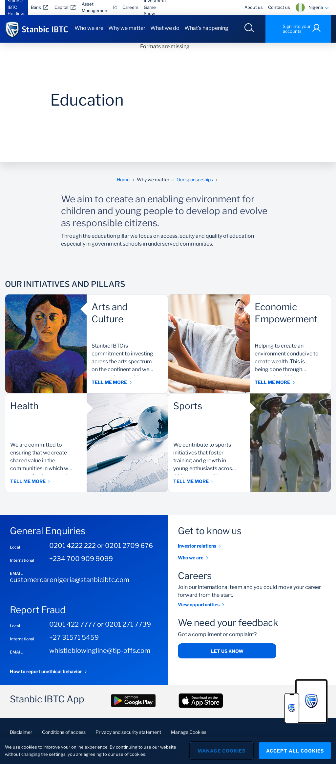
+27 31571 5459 (74, 637)
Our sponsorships (195, 179)
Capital (61, 7)
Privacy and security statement (128, 732)
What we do (164, 28)
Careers (130, 7)
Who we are (88, 28)
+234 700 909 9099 (81, 559)
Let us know (227, 651)
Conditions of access (64, 732)
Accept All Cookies (295, 751)
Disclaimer (21, 732)
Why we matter (126, 28)
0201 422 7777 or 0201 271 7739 (100, 624)
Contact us (279, 7)
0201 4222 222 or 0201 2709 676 (101, 546)
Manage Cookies (188, 732)
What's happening (206, 28)
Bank (36, 7)
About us (253, 7)
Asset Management (95, 7)
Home (123, 179)
